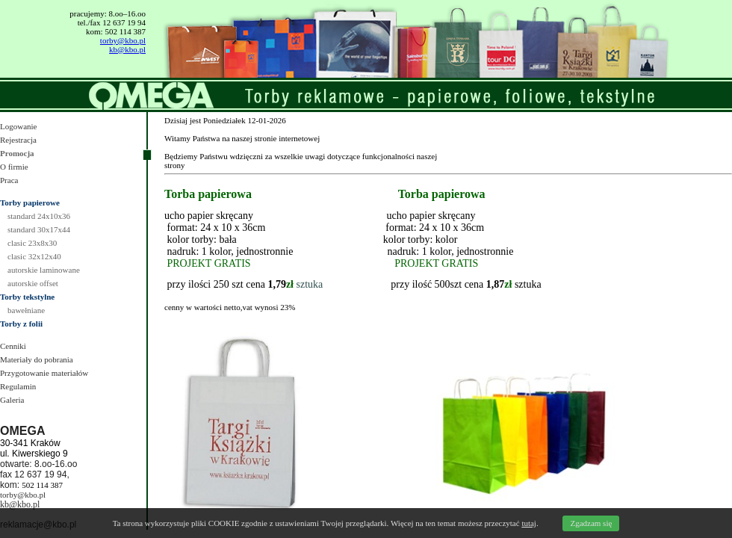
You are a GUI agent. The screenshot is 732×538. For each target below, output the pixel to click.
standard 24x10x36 (38, 215)
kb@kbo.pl (127, 49)
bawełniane (26, 310)
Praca (9, 180)
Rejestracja (18, 139)
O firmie (14, 166)
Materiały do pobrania (36, 359)
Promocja (17, 153)
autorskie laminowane (43, 269)
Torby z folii (21, 323)
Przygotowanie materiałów (44, 372)
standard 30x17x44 (38, 229)
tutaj (528, 523)
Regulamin (18, 386)
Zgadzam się (591, 523)
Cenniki (13, 345)
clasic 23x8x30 (32, 242)
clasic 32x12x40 (34, 256)
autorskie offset (32, 283)
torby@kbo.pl (123, 40)
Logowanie (18, 126)
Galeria (12, 399)
